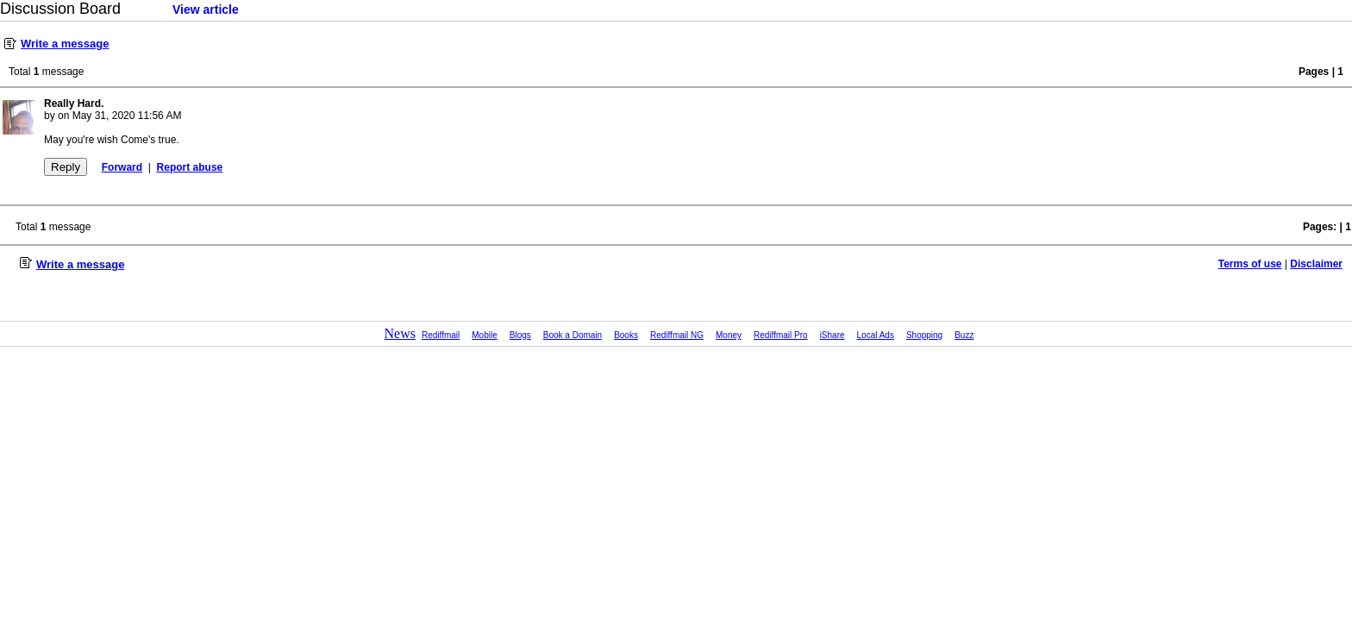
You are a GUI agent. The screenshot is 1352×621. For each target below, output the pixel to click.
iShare (832, 335)
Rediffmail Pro (781, 335)
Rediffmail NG (677, 335)
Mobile (484, 335)
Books (626, 335)
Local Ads (875, 335)
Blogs (520, 335)
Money (729, 335)
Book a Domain (572, 335)
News (400, 333)
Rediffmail (441, 335)
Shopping (924, 335)
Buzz (964, 335)
